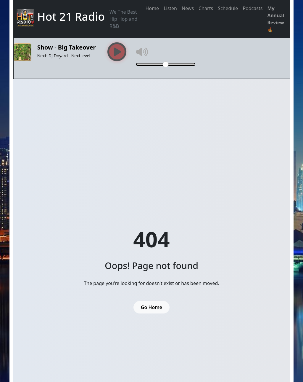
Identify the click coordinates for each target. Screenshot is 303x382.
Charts (206, 8)
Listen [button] (170, 8)
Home (152, 8)
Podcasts (252, 8)
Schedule (228, 8)
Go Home (151, 307)
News (188, 8)
